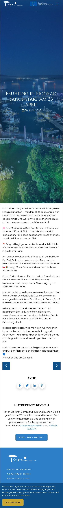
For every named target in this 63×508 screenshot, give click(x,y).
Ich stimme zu (12, 502)
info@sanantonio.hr (31, 425)
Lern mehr (25, 495)
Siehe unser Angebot (32, 437)
